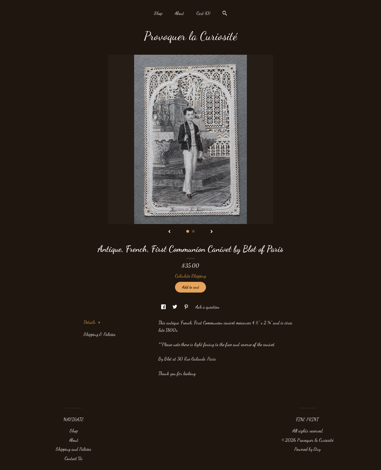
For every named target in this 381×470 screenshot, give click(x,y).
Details (92, 322)
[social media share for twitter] (175, 306)
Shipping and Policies (73, 449)
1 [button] (187, 231)
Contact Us (74, 458)
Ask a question (207, 306)
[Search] (225, 14)
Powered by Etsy (307, 449)
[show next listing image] (211, 232)
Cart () (203, 13)
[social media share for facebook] (164, 306)
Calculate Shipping (190, 275)
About (179, 13)
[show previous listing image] (169, 232)
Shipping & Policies (100, 334)
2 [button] (193, 231)
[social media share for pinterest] (187, 306)
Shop (158, 13)
